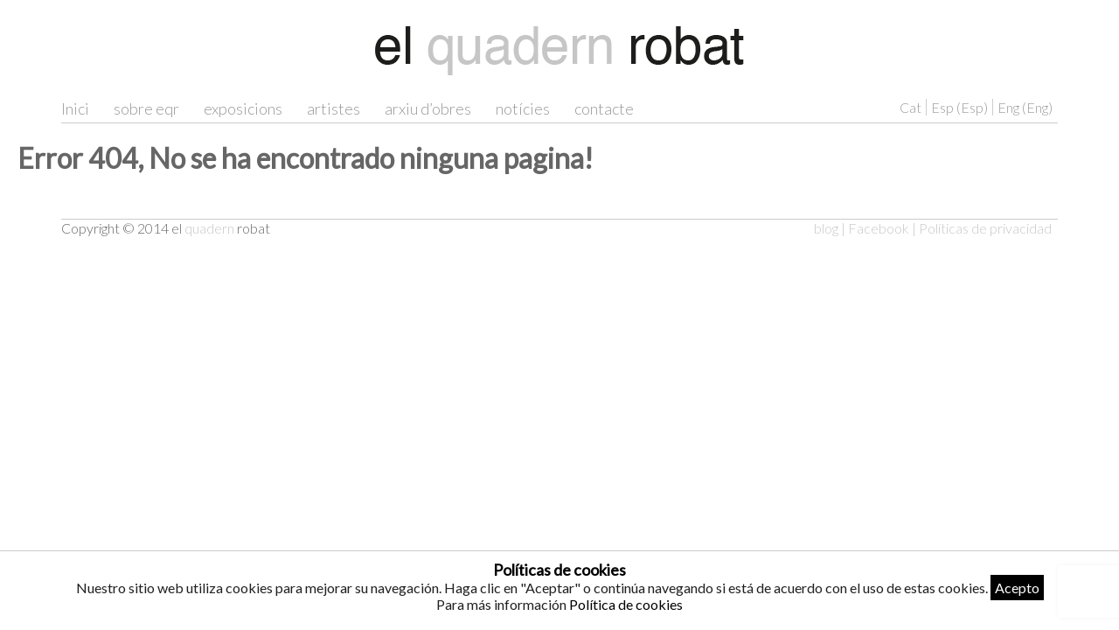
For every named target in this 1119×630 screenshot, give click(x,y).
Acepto (1017, 587)
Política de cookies (626, 604)
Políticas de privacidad (985, 228)
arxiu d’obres (428, 108)
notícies (523, 108)
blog (826, 228)
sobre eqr (146, 108)
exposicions (243, 108)
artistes (333, 108)
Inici (75, 108)
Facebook (878, 228)
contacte (604, 108)
